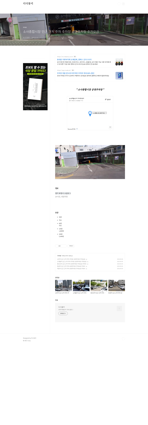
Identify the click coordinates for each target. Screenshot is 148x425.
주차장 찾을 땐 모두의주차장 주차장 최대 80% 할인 (75, 73)
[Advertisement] (90, 252)
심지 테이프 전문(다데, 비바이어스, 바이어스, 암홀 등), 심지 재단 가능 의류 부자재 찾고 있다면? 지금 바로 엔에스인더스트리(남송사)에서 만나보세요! (84, 63)
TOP (123, 365)
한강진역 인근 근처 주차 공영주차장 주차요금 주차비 (71, 290)
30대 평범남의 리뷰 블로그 (65, 336)
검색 (119, 3)
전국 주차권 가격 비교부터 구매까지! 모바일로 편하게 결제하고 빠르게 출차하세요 (83, 76)
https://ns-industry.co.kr (65, 56)
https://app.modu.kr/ (64, 70)
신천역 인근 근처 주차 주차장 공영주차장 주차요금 (71, 285)
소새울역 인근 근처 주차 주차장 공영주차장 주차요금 (71, 288)
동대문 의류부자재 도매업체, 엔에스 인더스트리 (74, 59)
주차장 (59, 282)
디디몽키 (28, 3)
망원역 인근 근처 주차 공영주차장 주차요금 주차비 (71, 293)
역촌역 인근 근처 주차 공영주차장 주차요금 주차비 (71, 295)
